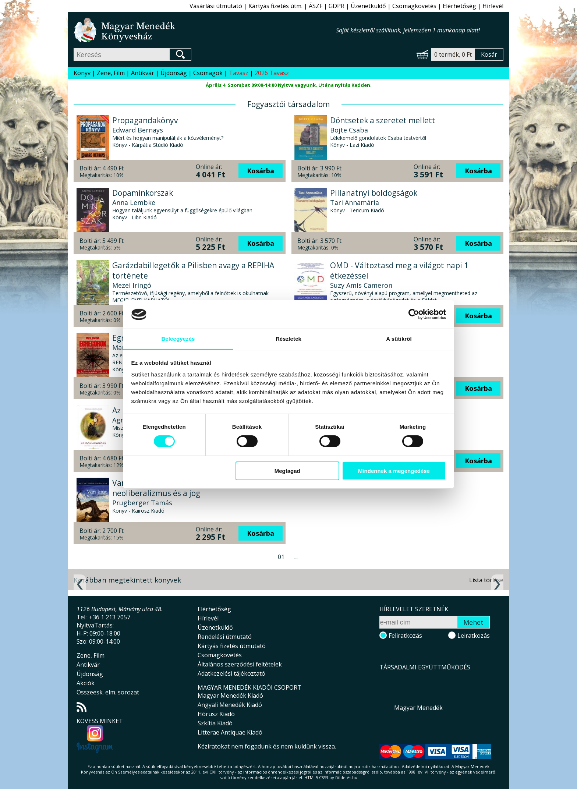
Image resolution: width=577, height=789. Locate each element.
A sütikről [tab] (399, 339)
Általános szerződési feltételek (240, 664)
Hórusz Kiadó (216, 714)
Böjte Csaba (349, 129)
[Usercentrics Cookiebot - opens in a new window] (414, 314)
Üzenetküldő (368, 6)
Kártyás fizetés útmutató (232, 646)
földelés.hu (346, 777)
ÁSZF (315, 6)
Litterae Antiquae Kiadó (230, 732)
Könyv (82, 73)
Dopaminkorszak (142, 193)
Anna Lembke (133, 202)
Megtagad (287, 471)
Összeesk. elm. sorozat (108, 692)
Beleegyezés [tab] (178, 339)
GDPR (336, 6)
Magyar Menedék (418, 708)
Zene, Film (111, 73)
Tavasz (238, 73)
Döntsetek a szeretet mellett (382, 120)
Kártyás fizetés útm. (275, 6)
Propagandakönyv (145, 120)
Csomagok (208, 73)
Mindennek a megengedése (394, 471)
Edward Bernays (137, 129)
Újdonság (173, 73)
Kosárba (260, 170)
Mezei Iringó (131, 285)
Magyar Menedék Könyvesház (205, 30)
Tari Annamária (354, 202)
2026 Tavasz (272, 73)
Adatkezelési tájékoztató (231, 673)
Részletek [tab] (288, 339)
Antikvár (142, 73)
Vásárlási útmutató (216, 6)
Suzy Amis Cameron (361, 285)
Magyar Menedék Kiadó (230, 695)
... (296, 557)
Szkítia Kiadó (215, 723)
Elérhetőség (459, 6)
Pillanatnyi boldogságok (373, 193)
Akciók (86, 683)
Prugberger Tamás (142, 502)
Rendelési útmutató (225, 637)
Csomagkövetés (414, 6)
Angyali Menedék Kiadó (230, 705)
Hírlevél (492, 6)
